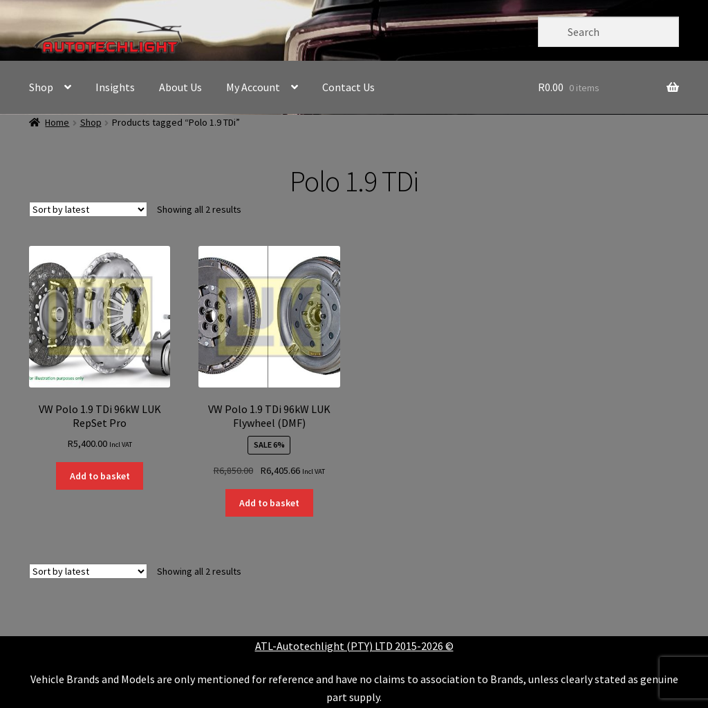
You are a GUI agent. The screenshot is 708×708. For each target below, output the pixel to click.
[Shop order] (88, 209)
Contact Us (348, 87)
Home (57, 122)
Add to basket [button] (100, 476)
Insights (115, 87)
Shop (41, 87)
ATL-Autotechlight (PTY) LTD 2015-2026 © (354, 646)
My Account (253, 87)
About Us (180, 87)
